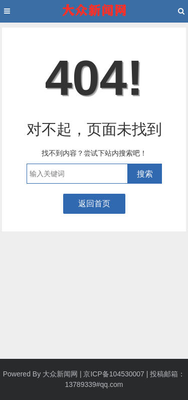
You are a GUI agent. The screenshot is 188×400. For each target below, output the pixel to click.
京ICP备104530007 (113, 374)
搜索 (145, 174)
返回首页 (94, 203)
